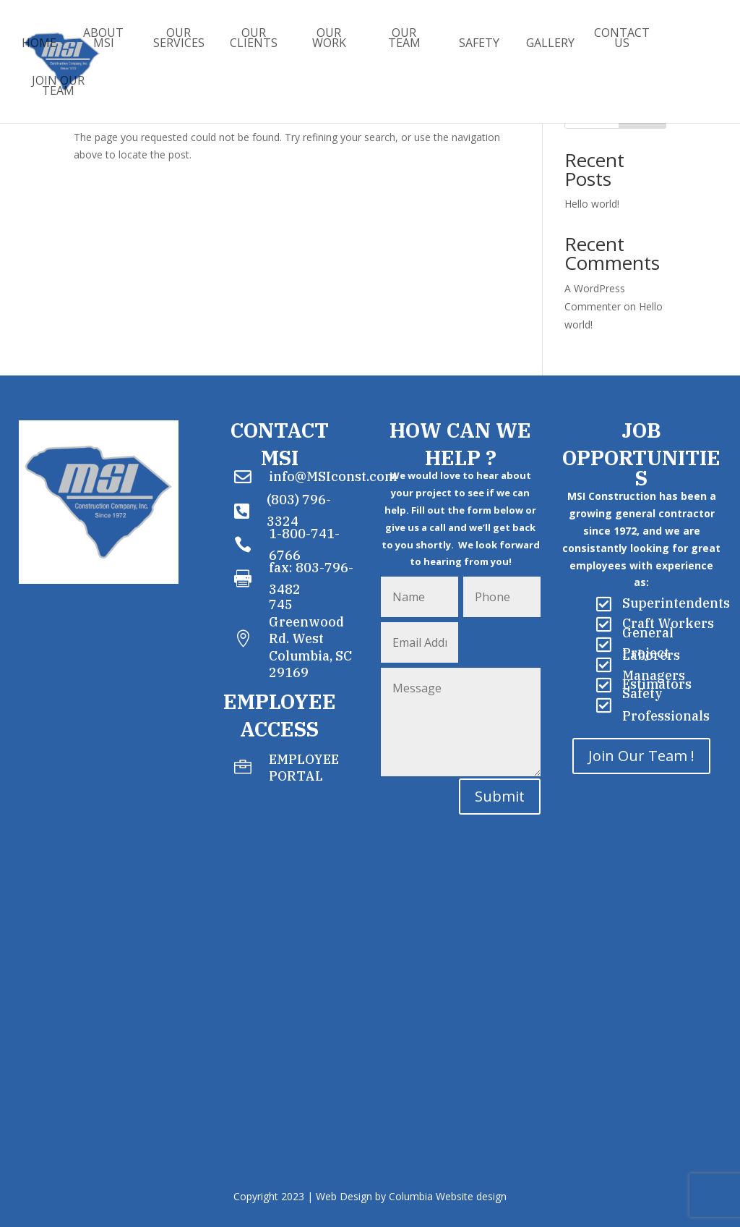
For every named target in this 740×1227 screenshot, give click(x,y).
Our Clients (254, 39)
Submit (500, 796)
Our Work (329, 39)
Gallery (550, 44)
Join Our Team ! (641, 755)
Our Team (404, 39)
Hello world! (591, 204)
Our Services (179, 39)
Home (39, 44)
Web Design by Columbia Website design (411, 1196)
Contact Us (622, 39)
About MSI (103, 39)
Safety (479, 44)
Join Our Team (58, 86)
